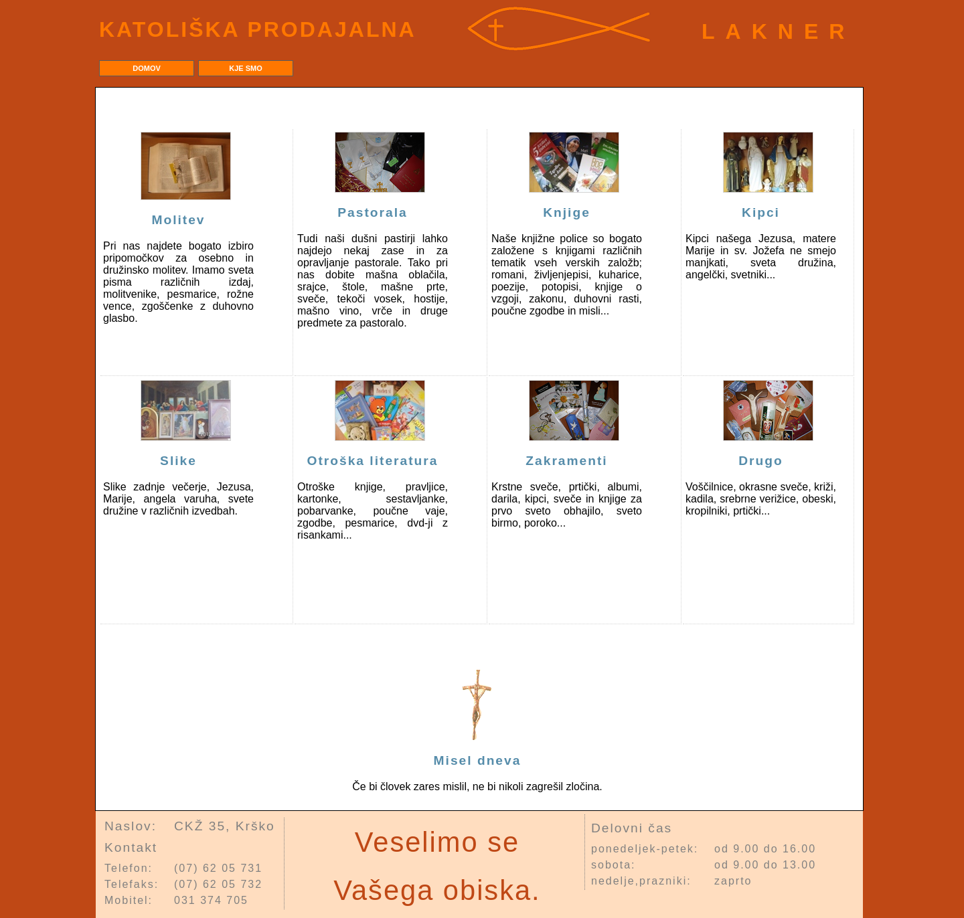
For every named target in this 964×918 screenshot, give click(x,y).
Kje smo (245, 68)
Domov (147, 68)
